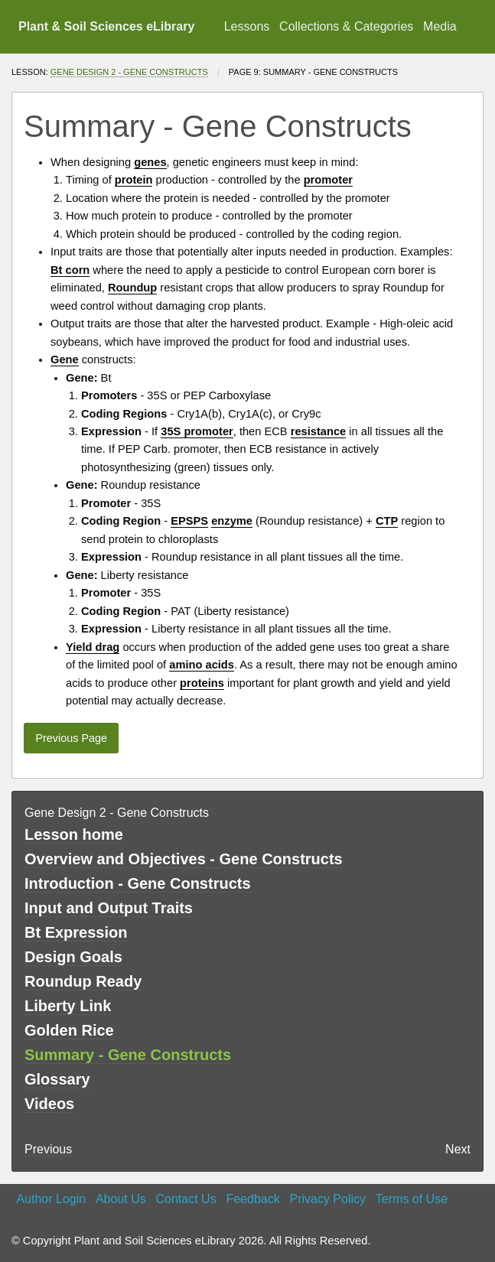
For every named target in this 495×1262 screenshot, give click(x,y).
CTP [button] (387, 521)
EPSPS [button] (189, 521)
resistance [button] (319, 431)
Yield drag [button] (92, 647)
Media (440, 26)
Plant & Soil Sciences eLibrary (106, 26)
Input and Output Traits (108, 907)
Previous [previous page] (48, 1149)
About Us (121, 1198)
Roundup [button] (132, 287)
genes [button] (150, 162)
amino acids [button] (201, 665)
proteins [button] (202, 683)
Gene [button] (64, 359)
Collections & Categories (346, 26)
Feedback (252, 1198)
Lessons (247, 26)
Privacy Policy (327, 1198)
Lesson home (73, 834)
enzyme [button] (231, 521)
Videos (49, 1103)
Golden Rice (69, 1030)
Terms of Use (412, 1198)
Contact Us (186, 1198)
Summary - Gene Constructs (127, 1054)
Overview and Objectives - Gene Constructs (183, 859)
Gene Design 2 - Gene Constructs (129, 71)
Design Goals (73, 956)
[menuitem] (246, 26)
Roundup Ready (83, 981)
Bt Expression (75, 932)
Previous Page (71, 738)
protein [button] (134, 180)
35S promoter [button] (197, 431)
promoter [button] (328, 180)
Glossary (57, 1079)
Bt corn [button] (70, 270)
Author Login (51, 1198)
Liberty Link (67, 1005)
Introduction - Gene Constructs (137, 883)
